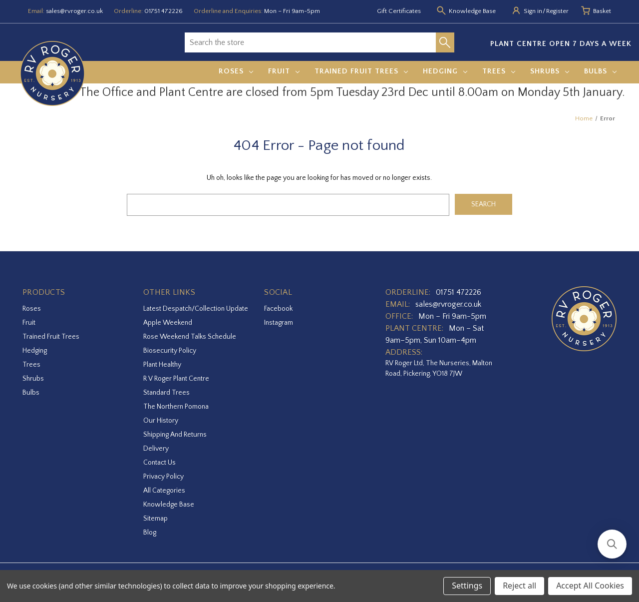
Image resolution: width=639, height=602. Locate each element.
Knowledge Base (168, 505)
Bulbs (600, 71)
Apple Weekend (167, 323)
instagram (278, 323)
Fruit (284, 71)
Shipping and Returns (175, 435)
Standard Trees (166, 393)
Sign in (533, 10)
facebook (278, 309)
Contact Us (159, 463)
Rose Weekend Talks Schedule (189, 337)
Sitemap (155, 519)
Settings (467, 585)
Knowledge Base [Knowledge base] (472, 10)
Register (557, 10)
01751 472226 (163, 10)
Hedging (445, 71)
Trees (498, 71)
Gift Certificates (399, 10)
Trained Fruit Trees (361, 71)
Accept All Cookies (590, 585)
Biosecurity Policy (169, 351)
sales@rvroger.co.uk (74, 10)
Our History (160, 421)
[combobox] (310, 42)
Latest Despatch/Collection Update (195, 309)
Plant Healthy (162, 365)
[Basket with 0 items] (602, 11)
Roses (236, 71)
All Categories (164, 491)
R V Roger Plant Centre (176, 379)
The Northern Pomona (176, 407)
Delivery (156, 449)
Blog (149, 533)
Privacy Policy (163, 477)
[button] (612, 544)
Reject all (519, 585)
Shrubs (549, 71)
